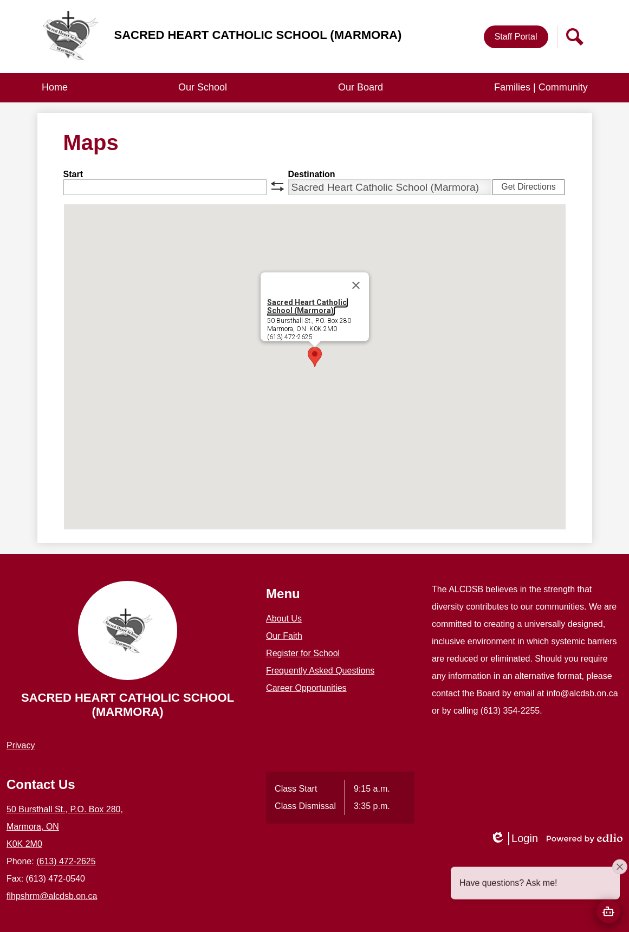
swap (277, 186)
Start (73, 174)
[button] (202, 87)
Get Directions (528, 186)
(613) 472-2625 (65, 861)
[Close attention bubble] (619, 872)
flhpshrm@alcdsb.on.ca (52, 896)
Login (514, 838)
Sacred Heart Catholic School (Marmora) (307, 306)
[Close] (356, 286)
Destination (311, 174)
